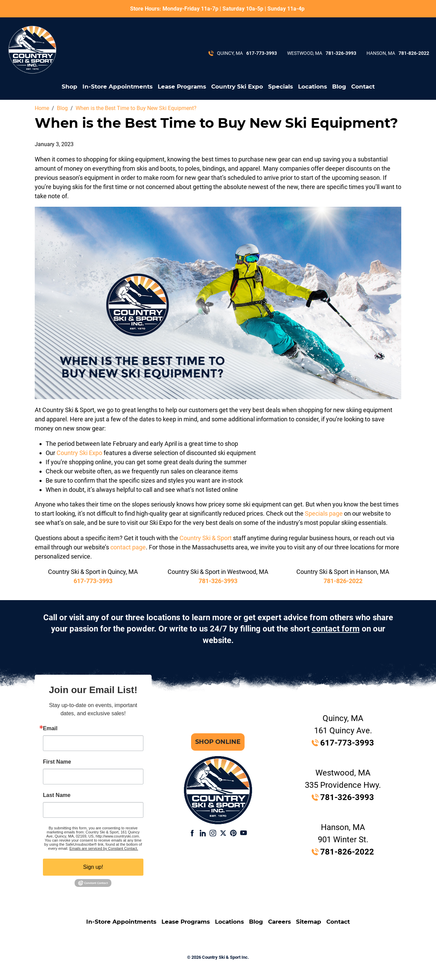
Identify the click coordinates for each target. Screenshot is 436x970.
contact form (336, 628)
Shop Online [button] (217, 742)
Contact (363, 86)
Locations (312, 86)
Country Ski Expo (237, 86)
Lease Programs (182, 86)
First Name (57, 762)
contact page (128, 547)
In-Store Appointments (117, 86)
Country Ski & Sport (206, 538)
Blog (339, 86)
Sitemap (308, 921)
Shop (69, 86)
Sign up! (93, 867)
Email (50, 728)
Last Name (57, 795)
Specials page (324, 513)
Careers (279, 921)
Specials (280, 86)
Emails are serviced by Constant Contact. (103, 848)
